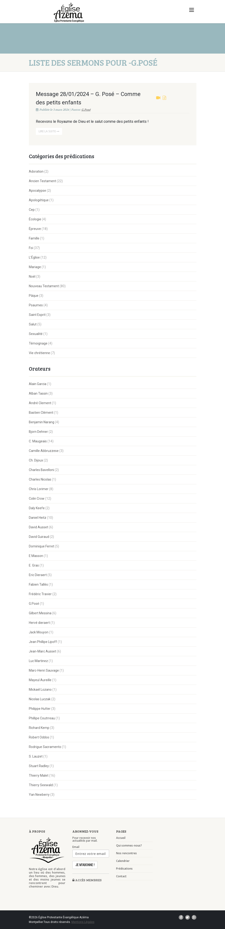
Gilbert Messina (40, 613)
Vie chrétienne (39, 353)
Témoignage (38, 343)
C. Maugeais (38, 441)
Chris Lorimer (38, 489)
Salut (33, 324)
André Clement (40, 403)
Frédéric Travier (40, 594)
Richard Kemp (39, 728)
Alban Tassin (38, 393)
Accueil (120, 838)
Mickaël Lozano (40, 689)
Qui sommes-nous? (129, 845)
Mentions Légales (82, 922)
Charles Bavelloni (41, 470)
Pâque (33, 295)
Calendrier (123, 861)
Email (75, 847)
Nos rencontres (126, 853)
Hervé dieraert (39, 623)
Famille (34, 238)
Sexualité (36, 334)
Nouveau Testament (44, 286)
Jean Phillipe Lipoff (43, 642)
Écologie (35, 219)
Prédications (124, 868)
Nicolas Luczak (39, 699)
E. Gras (34, 565)
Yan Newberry (39, 794)
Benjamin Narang (41, 422)
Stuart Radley (39, 766)
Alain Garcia (37, 384)
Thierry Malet (38, 775)
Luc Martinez (38, 661)
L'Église (34, 257)
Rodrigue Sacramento (45, 747)
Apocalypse (37, 190)
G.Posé (86, 110)
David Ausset (38, 527)
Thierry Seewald (41, 785)
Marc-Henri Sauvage (44, 670)
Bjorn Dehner (38, 432)
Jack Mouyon (38, 632)
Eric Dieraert (38, 575)
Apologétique (39, 200)
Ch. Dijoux (36, 460)
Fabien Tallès (38, 584)
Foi (31, 248)
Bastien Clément (41, 412)
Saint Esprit (37, 315)
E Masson (36, 556)
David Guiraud (39, 537)
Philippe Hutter (39, 708)
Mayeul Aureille (40, 680)
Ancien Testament (42, 181)
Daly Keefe (37, 508)
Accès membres (87, 880)
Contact (121, 876)
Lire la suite (49, 131)
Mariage (35, 267)
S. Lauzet (36, 756)
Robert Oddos (39, 737)
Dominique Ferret (41, 546)
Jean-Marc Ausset (42, 651)
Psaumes (36, 305)
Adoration (36, 171)
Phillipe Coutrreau (42, 718)
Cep (32, 210)
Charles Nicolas (40, 479)
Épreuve (35, 229)
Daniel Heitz (37, 517)
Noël (32, 276)
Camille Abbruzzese (44, 451)
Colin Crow (36, 498)
